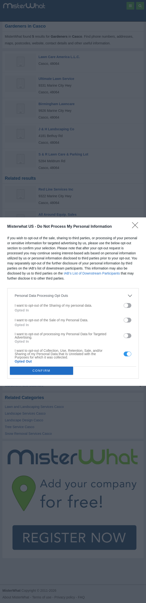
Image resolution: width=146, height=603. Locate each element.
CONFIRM (41, 370)
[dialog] (73, 301)
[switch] (127, 305)
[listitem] (73, 295)
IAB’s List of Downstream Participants (92, 273)
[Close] (136, 226)
